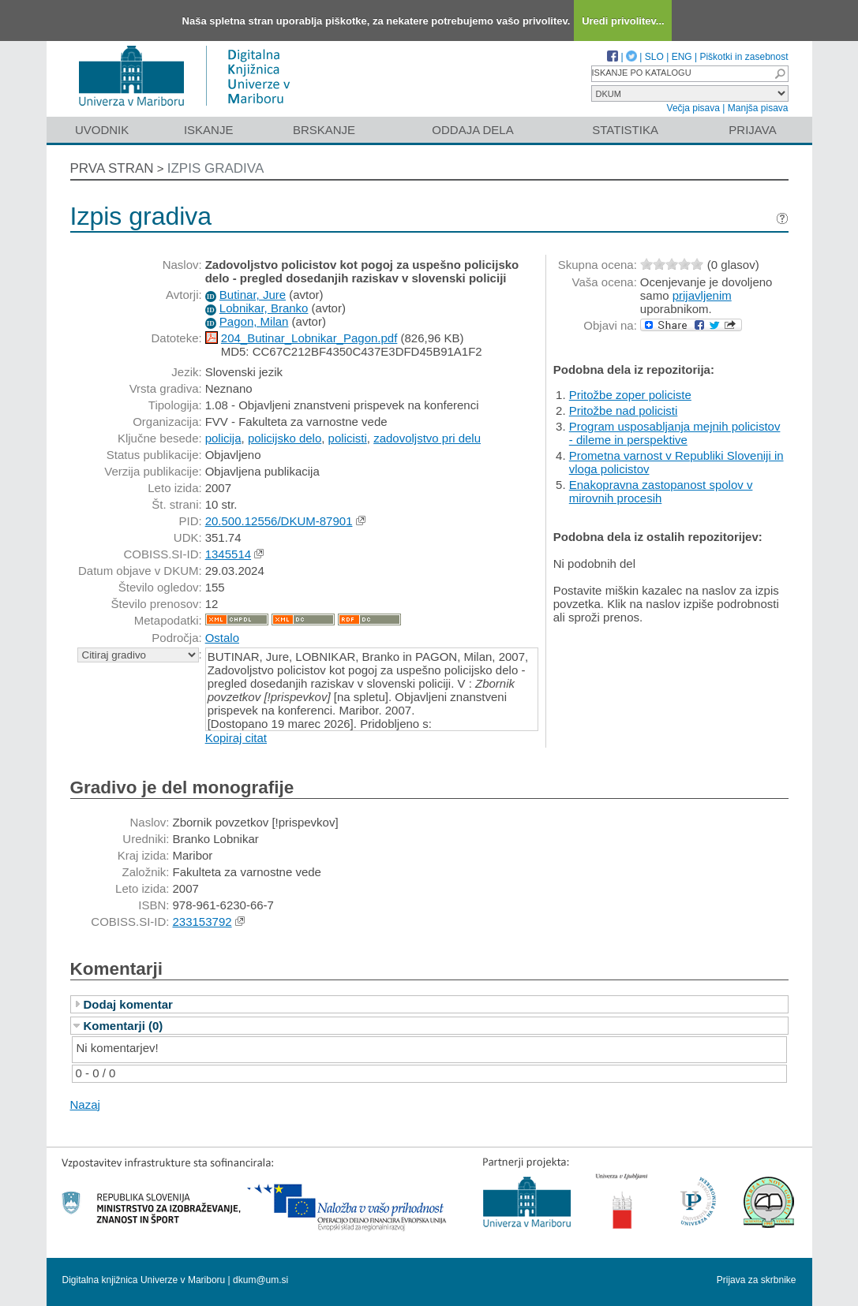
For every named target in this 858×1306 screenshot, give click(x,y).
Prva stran (112, 168)
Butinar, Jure (252, 294)
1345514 (228, 554)
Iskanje (209, 129)
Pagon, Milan (254, 321)
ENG (682, 56)
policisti (347, 438)
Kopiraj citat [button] (236, 737)
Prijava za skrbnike (756, 1279)
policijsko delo (284, 438)
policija (223, 438)
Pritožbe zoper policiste (630, 394)
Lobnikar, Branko (264, 308)
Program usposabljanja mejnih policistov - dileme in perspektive (675, 433)
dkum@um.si (260, 1279)
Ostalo (222, 637)
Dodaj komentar (128, 1004)
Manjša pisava (758, 108)
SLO (654, 56)
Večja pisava (693, 108)
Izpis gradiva (215, 168)
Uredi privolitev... (623, 21)
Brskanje (324, 129)
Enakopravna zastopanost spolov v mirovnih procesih (661, 491)
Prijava (752, 129)
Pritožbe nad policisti (623, 410)
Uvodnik (102, 129)
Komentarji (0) (123, 1025)
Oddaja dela (472, 129)
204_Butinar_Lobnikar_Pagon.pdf (309, 338)
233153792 (202, 921)
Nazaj (85, 1104)
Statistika (625, 129)
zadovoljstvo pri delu (427, 438)
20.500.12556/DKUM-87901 (279, 521)
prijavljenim (702, 295)
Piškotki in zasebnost (743, 56)
